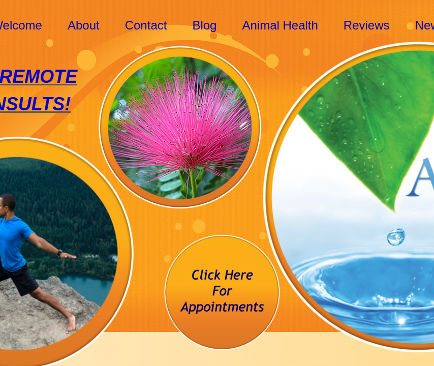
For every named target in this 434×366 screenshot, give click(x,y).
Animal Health (280, 25)
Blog (204, 25)
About (84, 25)
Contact (146, 25)
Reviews (367, 25)
